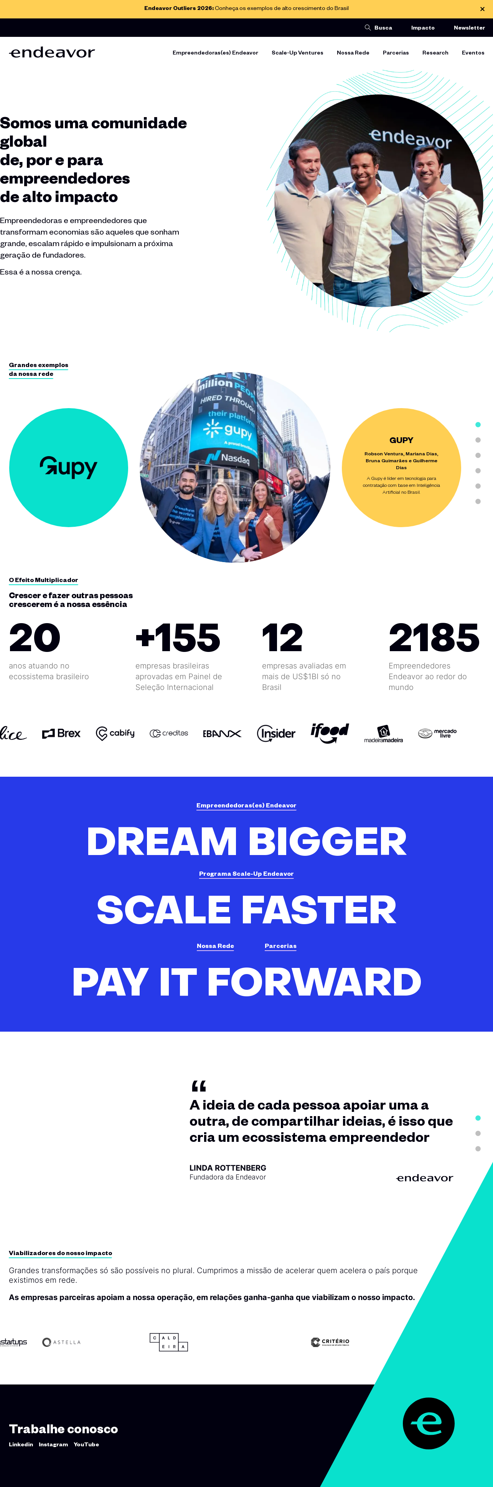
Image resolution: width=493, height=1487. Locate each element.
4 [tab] (478, 478)
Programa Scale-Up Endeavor (246, 875)
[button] (380, 25)
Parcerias (396, 54)
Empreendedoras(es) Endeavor (215, 54)
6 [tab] (478, 509)
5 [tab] (478, 493)
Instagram (53, 1445)
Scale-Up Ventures (297, 54)
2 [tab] (478, 447)
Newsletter (469, 29)
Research (435, 54)
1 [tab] (478, 432)
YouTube (86, 1445)
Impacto (425, 29)
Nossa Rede (353, 54)
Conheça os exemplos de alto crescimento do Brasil (246, 9)
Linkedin (21, 1445)
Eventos (473, 54)
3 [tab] (478, 463)
